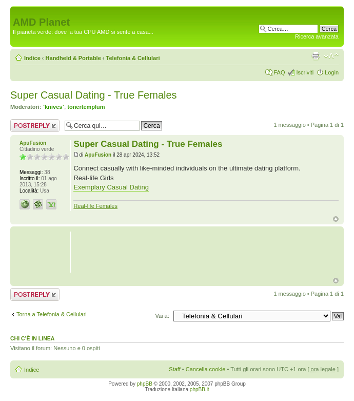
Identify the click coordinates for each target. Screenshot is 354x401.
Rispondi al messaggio (35, 125)
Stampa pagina (315, 56)
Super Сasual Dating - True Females (93, 95)
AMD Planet (41, 22)
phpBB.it (199, 389)
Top (336, 219)
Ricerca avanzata (317, 36)
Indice (32, 58)
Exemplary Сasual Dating (111, 187)
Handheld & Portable (73, 58)
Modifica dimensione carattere (331, 56)
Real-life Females (95, 206)
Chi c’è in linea (32, 338)
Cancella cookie (206, 369)
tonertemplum (86, 107)
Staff (174, 369)
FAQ (279, 72)
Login (332, 72)
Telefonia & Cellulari (133, 58)
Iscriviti (304, 72)
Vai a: (162, 316)
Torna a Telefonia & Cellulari (51, 314)
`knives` (54, 107)
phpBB (144, 384)
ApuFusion (98, 155)
